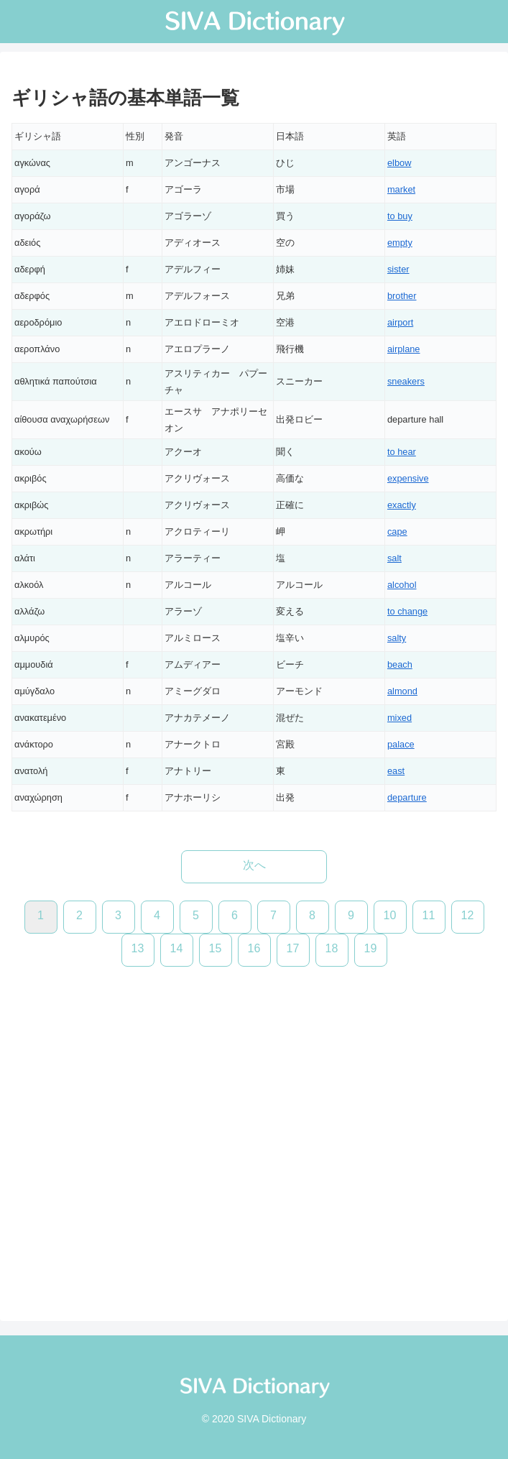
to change (407, 611)
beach (399, 664)
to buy (399, 216)
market (401, 189)
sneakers (406, 381)
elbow (399, 162)
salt (394, 558)
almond (402, 691)
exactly (401, 505)
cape (397, 531)
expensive (408, 478)
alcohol (402, 584)
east (396, 770)
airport (400, 322)
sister (398, 269)
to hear (401, 451)
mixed (399, 717)
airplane (403, 349)
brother (402, 295)
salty (396, 637)
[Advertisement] (254, 1129)
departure (407, 797)
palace (401, 744)
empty (399, 242)
